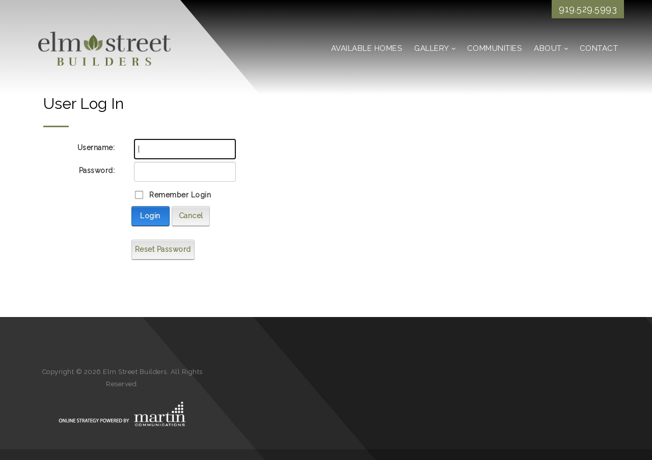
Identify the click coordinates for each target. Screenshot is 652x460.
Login (150, 216)
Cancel (191, 216)
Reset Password (163, 249)
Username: (96, 147)
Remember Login (180, 195)
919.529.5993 (588, 9)
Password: (97, 170)
